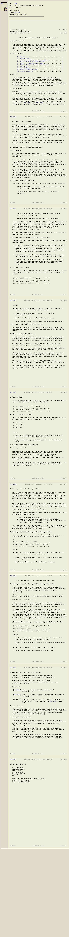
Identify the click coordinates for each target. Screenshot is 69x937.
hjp (2, 3)
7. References (22, 71)
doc (3, 5)
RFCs (5, 7)
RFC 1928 (52, 773)
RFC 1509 (39, 112)
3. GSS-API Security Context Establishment (33, 64)
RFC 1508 (26, 112)
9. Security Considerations (27, 75)
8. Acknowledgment (23, 73)
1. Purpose (21, 61)
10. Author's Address (25, 77)
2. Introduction (23, 63)
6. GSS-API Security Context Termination (32, 70)
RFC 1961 (6, 9)
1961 (15, 3)
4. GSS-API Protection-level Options (30, 66)
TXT (15, 12)
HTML (18, 12)
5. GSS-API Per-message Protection (30, 68)
